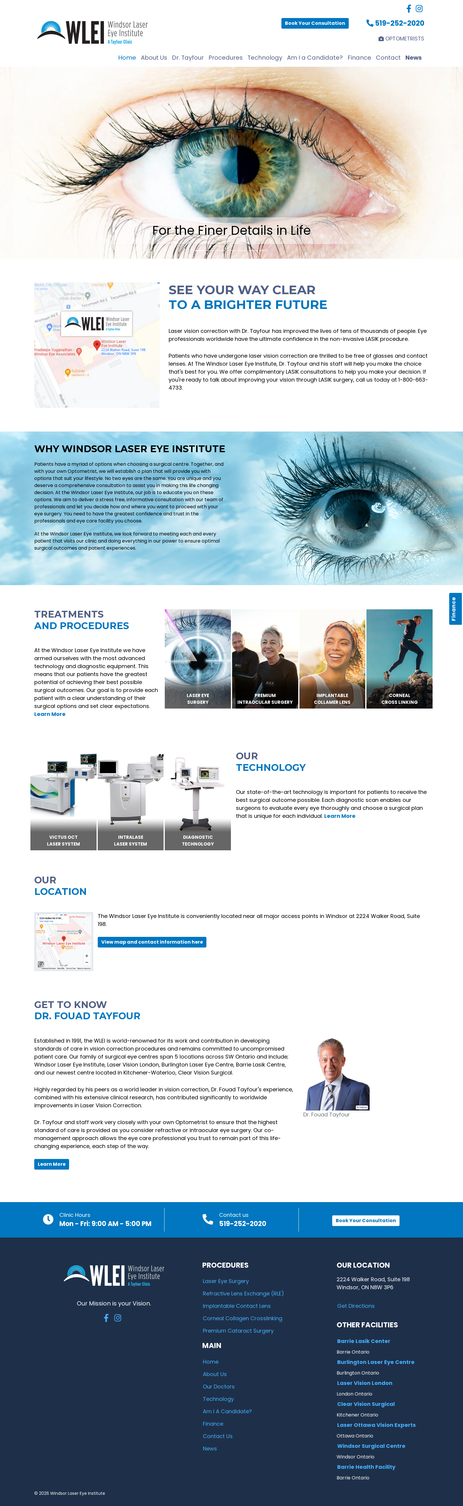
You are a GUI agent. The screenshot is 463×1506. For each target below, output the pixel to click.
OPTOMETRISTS (401, 38)
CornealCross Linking (400, 698)
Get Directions (356, 1306)
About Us (154, 57)
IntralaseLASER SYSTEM (130, 840)
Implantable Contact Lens (237, 1306)
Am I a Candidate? (315, 57)
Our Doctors (219, 1386)
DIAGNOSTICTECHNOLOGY (198, 840)
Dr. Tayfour (188, 57)
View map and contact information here (152, 942)
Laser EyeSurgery (198, 698)
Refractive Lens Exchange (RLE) (243, 1293)
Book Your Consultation (315, 23)
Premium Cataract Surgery (238, 1330)
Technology (264, 57)
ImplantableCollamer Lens (332, 698)
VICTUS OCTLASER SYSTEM (63, 840)
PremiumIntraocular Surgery (265, 698)
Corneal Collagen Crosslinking (242, 1318)
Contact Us (218, 1436)
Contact (388, 57)
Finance (453, 609)
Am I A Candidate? (227, 1411)
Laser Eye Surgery (226, 1281)
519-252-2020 (395, 23)
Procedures (225, 57)
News (413, 57)
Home (127, 57)
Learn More (52, 1164)
